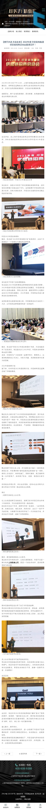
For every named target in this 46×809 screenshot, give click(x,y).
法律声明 (18, 799)
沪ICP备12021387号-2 (9, 794)
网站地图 (27, 799)
